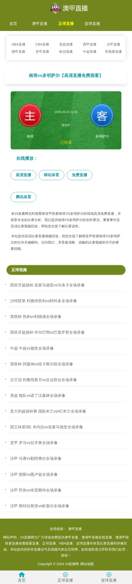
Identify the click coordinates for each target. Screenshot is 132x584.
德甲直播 (18, 52)
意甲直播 (42, 52)
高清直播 (23, 175)
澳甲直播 (39, 24)
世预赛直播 (113, 52)
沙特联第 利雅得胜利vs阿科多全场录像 (43, 301)
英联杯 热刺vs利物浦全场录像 (35, 317)
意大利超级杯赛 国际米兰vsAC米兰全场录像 (48, 411)
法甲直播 (113, 44)
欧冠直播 (66, 52)
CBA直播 (42, 44)
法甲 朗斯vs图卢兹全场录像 (34, 474)
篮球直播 (92, 24)
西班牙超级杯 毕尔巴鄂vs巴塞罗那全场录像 (47, 332)
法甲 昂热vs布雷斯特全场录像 (35, 490)
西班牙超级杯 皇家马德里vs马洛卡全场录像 (47, 285)
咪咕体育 (51, 175)
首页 (13, 24)
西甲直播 (89, 44)
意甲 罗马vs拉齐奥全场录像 (34, 443)
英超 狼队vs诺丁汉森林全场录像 (37, 395)
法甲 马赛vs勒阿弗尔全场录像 (35, 458)
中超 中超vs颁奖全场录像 (32, 348)
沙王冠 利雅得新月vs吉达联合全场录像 (43, 380)
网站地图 (87, 564)
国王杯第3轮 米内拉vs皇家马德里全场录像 (46, 427)
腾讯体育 (23, 197)
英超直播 (66, 44)
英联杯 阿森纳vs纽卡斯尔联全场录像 (41, 364)
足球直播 (66, 24)
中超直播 (89, 52)
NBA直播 (18, 44)
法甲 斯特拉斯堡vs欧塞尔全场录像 (39, 506)
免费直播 (79, 175)
